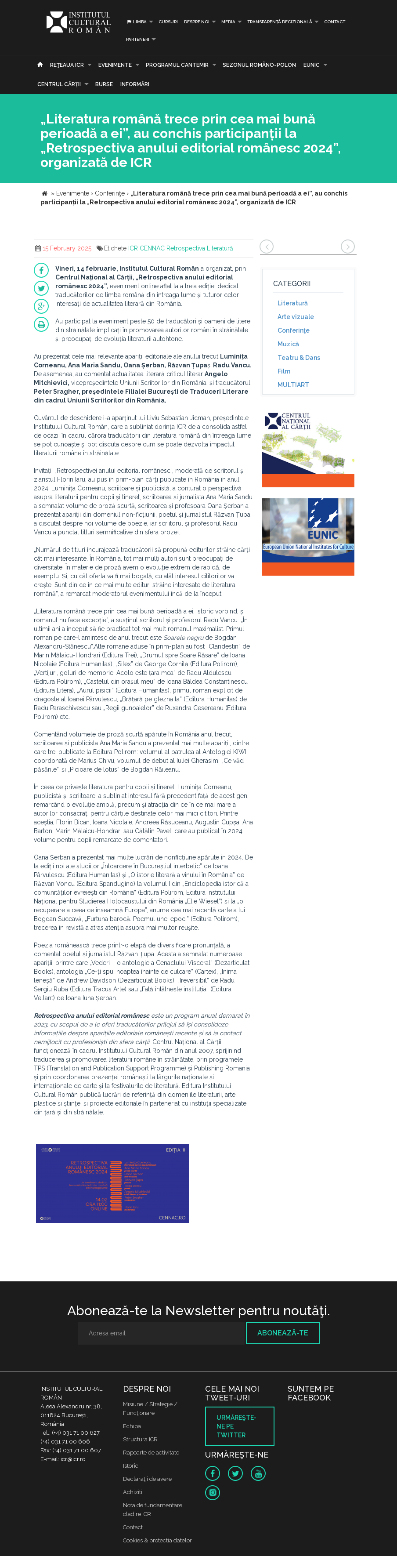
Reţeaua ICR (67, 65)
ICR (133, 248)
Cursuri (168, 21)
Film (284, 371)
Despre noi (196, 21)
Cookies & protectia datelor (157, 1540)
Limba (136, 21)
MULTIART (293, 384)
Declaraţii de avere (147, 1479)
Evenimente (115, 65)
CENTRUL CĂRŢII (59, 84)
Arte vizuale (296, 316)
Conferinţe (294, 330)
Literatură (220, 248)
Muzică (288, 344)
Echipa (132, 1426)
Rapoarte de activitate (151, 1452)
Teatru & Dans (299, 357)
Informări (134, 84)
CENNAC (152, 248)
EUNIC (311, 65)
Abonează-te (282, 1333)
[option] (112, 1184)
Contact (334, 21)
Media (228, 21)
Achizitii (133, 1492)
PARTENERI (137, 39)
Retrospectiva (185, 248)
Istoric (130, 1465)
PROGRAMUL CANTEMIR (177, 65)
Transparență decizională (279, 21)
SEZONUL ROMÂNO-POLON (259, 65)
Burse (104, 84)
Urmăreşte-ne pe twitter (236, 1426)
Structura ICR (140, 1439)
